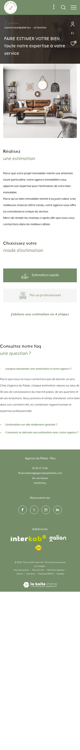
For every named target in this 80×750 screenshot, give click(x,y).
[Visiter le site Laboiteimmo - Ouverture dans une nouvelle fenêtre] (40, 712)
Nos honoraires (21, 700)
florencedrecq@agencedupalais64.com (40, 603)
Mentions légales (56, 700)
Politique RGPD (45, 704)
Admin (20, 704)
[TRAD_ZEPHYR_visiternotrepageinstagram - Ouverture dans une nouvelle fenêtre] (46, 640)
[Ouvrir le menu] (73, 7)
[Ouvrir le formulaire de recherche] (63, 7)
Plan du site (38, 700)
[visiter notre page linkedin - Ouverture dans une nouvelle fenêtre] (57, 640)
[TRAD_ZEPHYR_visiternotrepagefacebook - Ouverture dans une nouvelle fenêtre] (22, 640)
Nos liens (30, 704)
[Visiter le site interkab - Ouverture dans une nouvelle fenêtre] (28, 669)
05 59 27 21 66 (40, 598)
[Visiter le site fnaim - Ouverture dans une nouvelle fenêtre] (38, 678)
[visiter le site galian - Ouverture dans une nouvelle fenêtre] (57, 669)
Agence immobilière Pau (17, 28)
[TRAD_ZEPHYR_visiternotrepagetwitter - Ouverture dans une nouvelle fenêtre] (34, 640)
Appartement (21, 367)
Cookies (60, 704)
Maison (58, 367)
